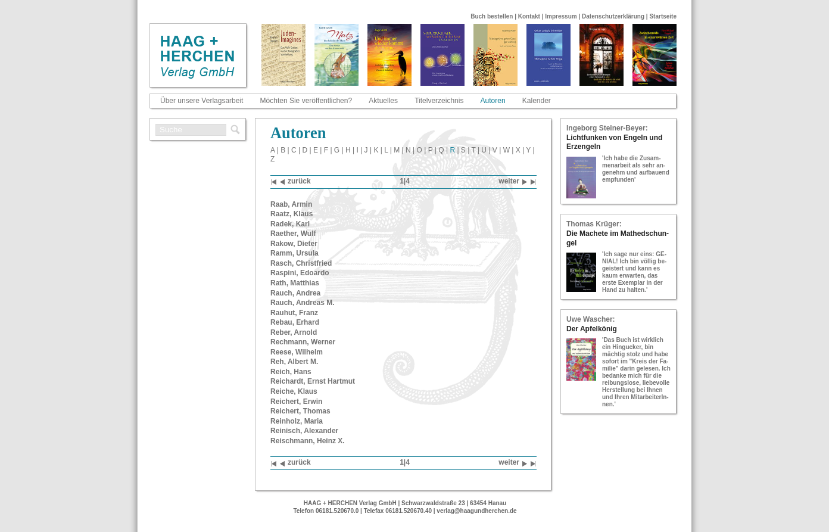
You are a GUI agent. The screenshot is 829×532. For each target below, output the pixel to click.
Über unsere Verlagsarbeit (201, 101)
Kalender (536, 101)
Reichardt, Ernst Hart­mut (312, 381)
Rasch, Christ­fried (301, 263)
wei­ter (512, 182)
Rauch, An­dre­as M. (302, 302)
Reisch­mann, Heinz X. (307, 441)
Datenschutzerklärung (613, 16)
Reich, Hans (290, 372)
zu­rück (295, 182)
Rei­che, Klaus (293, 391)
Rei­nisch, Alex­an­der (304, 431)
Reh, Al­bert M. (294, 361)
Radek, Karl (290, 224)
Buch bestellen (491, 16)
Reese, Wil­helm (296, 352)
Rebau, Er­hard (294, 322)
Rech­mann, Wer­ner (302, 342)
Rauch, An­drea (295, 293)
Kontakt (529, 16)
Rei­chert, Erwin (296, 401)
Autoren (493, 101)
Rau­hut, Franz (294, 313)
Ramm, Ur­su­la (294, 253)
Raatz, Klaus (291, 214)
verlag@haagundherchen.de (476, 511)
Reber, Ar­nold (293, 332)
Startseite (663, 16)
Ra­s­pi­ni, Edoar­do (299, 273)
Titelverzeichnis (438, 101)
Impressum (560, 16)
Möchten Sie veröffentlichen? (306, 101)
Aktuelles (383, 101)
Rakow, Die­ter (293, 243)
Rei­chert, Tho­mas (300, 411)
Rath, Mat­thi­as (294, 283)
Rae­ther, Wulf (293, 233)
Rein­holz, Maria (296, 421)
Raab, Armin (291, 204)
